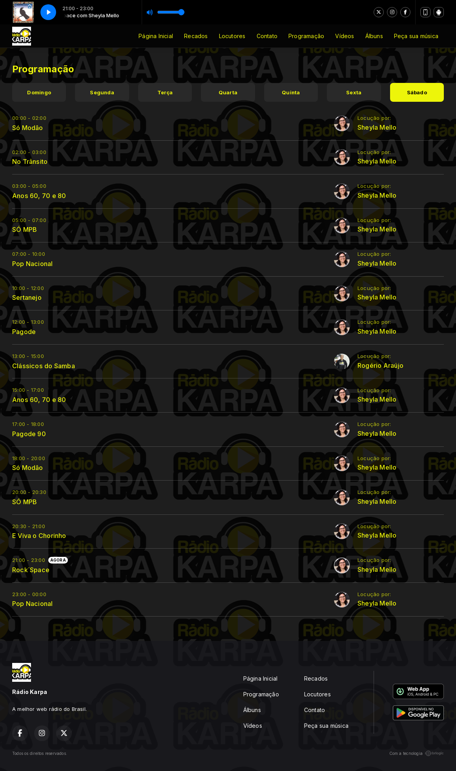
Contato (267, 36)
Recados (196, 36)
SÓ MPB (24, 229)
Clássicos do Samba (43, 366)
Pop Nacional (32, 264)
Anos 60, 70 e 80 (39, 196)
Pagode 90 (29, 434)
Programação (306, 36)
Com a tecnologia (416, 753)
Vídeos (344, 36)
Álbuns (374, 36)
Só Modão (27, 128)
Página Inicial (156, 36)
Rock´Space (30, 570)
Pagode (24, 332)
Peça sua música (416, 36)
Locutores (232, 36)
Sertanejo (27, 297)
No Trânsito (29, 161)
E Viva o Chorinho (39, 536)
